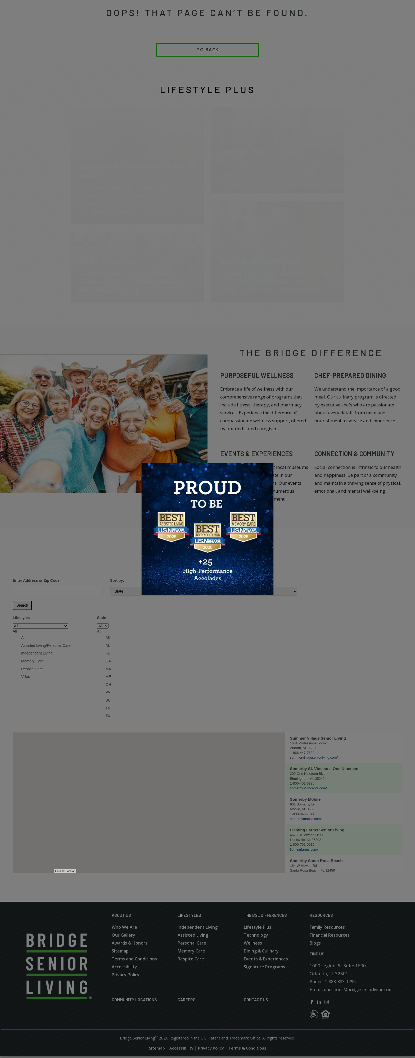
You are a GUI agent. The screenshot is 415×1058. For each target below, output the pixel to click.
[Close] (263, 471)
